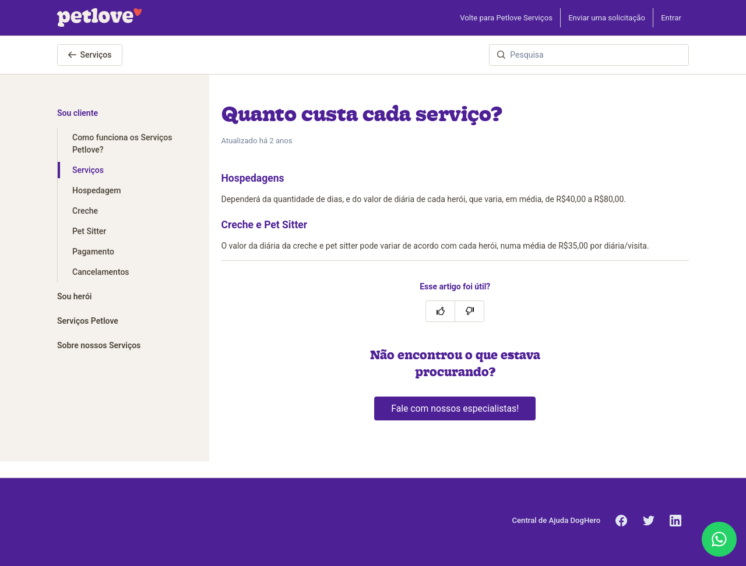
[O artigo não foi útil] (469, 311)
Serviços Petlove (87, 321)
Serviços (90, 54)
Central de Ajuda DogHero (556, 520)
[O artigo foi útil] (440, 311)
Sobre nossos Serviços (98, 345)
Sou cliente (77, 113)
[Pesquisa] (589, 55)
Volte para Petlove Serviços (506, 17)
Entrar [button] (671, 17)
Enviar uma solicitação (606, 17)
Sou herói (74, 296)
